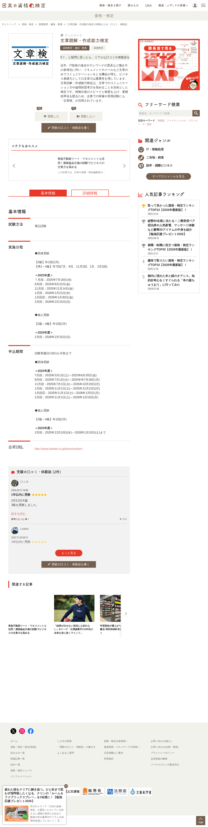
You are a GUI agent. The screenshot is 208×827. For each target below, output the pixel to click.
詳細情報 (90, 193)
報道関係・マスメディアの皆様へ (122, 747)
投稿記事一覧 (17, 758)
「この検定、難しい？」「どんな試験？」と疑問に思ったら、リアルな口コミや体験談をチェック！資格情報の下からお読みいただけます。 (111, 57)
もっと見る (68, 553)
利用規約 (109, 758)
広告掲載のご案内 (113, 752)
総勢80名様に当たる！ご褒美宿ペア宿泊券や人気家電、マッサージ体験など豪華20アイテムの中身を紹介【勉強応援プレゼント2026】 (172, 229)
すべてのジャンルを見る (168, 176)
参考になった (20, 519)
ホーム (14, 741)
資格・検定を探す (110, 5)
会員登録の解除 (159, 758)
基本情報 (48, 193)
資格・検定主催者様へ (116, 741)
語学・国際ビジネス (155, 165)
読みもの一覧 (17, 752)
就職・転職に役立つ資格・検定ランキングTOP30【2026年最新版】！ (172, 249)
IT (144, 124)
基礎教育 (98, 48)
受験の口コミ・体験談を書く (69, 127)
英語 (149, 124)
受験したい (86, 116)
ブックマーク (71, 35)
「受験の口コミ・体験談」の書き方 (76, 747)
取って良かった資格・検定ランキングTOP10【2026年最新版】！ (172, 209)
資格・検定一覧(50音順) (23, 747)
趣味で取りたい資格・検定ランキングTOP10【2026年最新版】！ (172, 264)
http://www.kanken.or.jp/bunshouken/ (59, 448)
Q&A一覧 (15, 764)
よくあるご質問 (65, 752)
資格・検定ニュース (21, 770)
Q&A (148, 5)
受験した (51, 116)
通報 (123, 519)
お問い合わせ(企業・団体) (165, 747)
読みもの (133, 5)
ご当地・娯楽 (151, 157)
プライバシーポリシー (163, 752)
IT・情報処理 (151, 149)
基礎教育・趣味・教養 (75, 48)
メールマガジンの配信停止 (165, 764)
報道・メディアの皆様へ (173, 5)
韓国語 (161, 120)
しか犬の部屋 (64, 741)
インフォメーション (21, 776)
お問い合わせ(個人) (161, 741)
